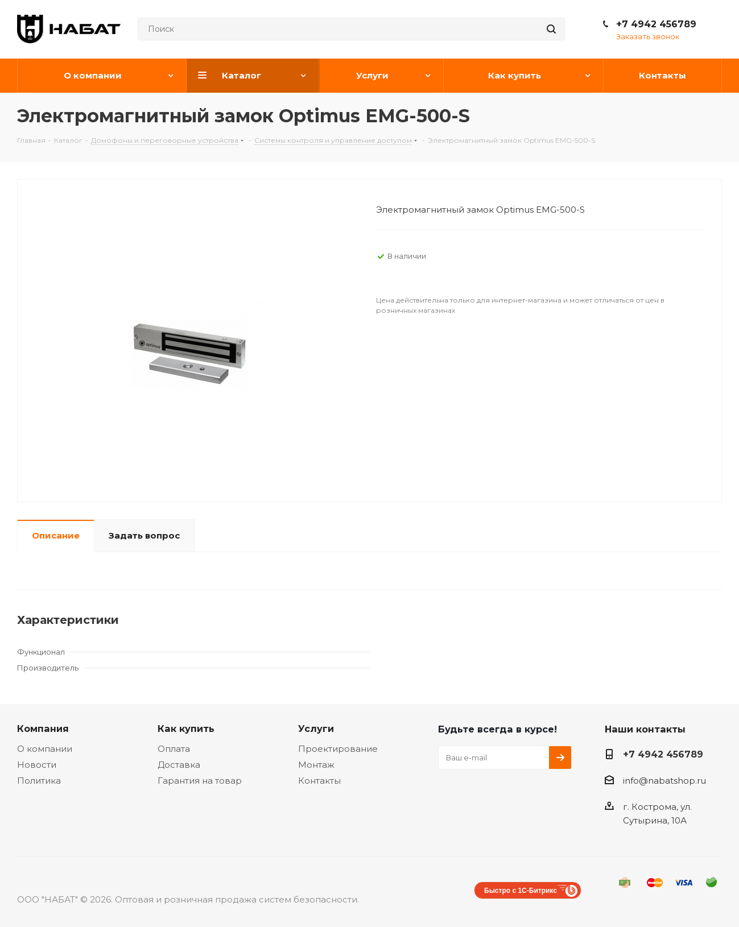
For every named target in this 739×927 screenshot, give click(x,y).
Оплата (174, 748)
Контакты (319, 780)
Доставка (179, 764)
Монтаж (316, 764)
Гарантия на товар (200, 780)
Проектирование (338, 748)
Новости (36, 764)
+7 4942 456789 (656, 24)
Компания (43, 728)
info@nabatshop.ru (664, 780)
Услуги (316, 728)
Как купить (186, 728)
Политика (39, 780)
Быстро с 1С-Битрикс (520, 891)
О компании (44, 748)
